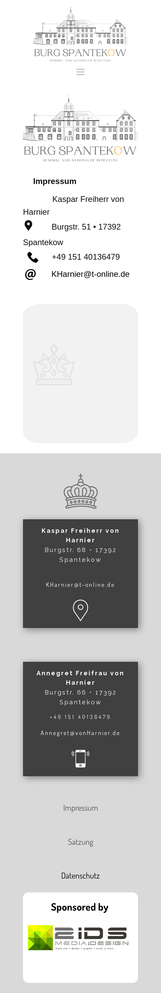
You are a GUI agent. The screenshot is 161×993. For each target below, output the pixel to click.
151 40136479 (94, 256)
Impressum (80, 807)
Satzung (80, 841)
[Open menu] (80, 72)
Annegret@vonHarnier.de (80, 732)
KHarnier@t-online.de (85, 274)
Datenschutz (80, 875)
